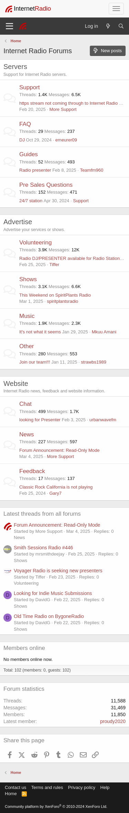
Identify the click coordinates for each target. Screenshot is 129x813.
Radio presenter (35, 170)
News (26, 434)
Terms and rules (47, 787)
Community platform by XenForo (56, 806)
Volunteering (35, 242)
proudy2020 (113, 721)
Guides (28, 154)
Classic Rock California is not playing (56, 487)
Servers (15, 66)
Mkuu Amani (104, 331)
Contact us (15, 787)
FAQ (25, 124)
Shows (28, 279)
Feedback (32, 471)
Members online (24, 648)
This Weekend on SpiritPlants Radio (55, 295)
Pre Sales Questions (46, 185)
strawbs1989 (93, 362)
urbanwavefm (102, 419)
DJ (22, 139)
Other (26, 346)
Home (11, 793)
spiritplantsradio (62, 301)
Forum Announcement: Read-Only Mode (59, 450)
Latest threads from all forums (42, 514)
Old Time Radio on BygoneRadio (49, 616)
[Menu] (9, 26)
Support (29, 87)
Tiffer (54, 264)
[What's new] (108, 26)
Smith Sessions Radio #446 (43, 547)
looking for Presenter (40, 419)
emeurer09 (66, 139)
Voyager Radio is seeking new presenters (58, 570)
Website (15, 383)
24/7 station (30, 200)
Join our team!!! (34, 362)
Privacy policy (81, 787)
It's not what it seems (40, 331)
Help (105, 787)
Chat (25, 404)
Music (26, 316)
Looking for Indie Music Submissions (53, 593)
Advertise (17, 222)
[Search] (121, 26)
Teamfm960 (91, 170)
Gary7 (55, 493)
